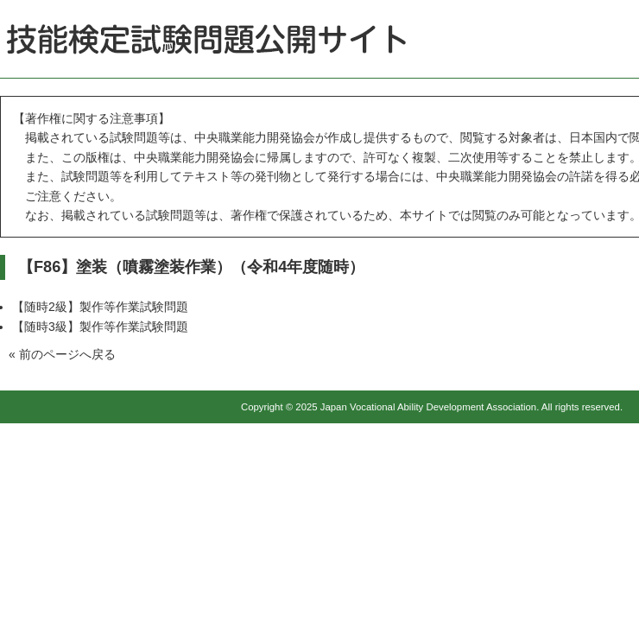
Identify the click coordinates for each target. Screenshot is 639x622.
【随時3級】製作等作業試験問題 (100, 326)
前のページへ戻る (67, 354)
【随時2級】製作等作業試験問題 (100, 307)
